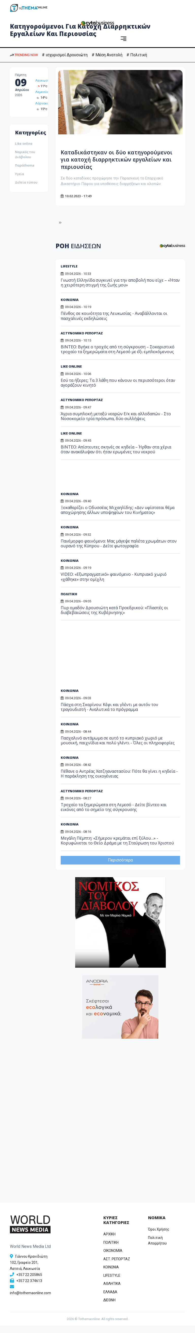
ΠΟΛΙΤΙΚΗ (111, 1250)
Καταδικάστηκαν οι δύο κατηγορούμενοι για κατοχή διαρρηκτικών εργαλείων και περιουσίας (109, 163)
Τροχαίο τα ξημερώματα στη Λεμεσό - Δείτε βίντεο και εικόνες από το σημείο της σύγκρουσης (114, 814)
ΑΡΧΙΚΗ (109, 1241)
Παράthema (24, 165)
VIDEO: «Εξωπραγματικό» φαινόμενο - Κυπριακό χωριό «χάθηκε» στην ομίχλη (114, 584)
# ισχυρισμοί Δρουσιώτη (65, 54)
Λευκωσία (43, 80)
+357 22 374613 (29, 1288)
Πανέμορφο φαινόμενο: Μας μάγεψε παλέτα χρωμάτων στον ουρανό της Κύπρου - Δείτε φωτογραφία (119, 550)
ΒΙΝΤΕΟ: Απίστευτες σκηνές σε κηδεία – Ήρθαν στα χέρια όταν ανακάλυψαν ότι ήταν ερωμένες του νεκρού (116, 457)
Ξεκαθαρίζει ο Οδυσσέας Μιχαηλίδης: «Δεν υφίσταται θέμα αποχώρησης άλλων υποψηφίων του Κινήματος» (117, 517)
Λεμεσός (42, 92)
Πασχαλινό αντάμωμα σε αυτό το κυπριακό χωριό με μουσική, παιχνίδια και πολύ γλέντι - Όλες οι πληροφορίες (118, 747)
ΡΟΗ (78, 253)
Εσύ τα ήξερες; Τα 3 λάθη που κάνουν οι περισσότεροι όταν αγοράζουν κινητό (118, 390)
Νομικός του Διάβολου (25, 154)
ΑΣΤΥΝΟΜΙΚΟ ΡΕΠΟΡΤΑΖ (82, 340)
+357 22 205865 (29, 1282)
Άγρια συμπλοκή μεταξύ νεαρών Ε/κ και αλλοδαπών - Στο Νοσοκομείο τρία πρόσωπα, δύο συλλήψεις (116, 423)
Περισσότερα (120, 867)
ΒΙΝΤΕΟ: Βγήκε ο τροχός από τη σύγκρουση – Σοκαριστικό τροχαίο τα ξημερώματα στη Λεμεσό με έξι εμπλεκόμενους (117, 356)
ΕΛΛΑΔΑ (110, 1299)
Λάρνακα (42, 103)
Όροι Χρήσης (158, 1237)
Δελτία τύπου (26, 182)
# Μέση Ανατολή (107, 54)
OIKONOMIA (112, 1258)
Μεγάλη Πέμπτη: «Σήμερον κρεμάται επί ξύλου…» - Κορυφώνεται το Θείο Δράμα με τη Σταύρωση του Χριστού (117, 847)
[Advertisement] (99, 484)
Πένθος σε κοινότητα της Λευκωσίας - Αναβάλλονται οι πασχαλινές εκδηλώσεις (114, 323)
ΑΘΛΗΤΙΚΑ (112, 1291)
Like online (23, 143)
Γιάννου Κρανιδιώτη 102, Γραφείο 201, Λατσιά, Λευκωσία (28, 1270)
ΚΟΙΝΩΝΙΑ (69, 307)
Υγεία (19, 174)
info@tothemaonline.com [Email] (30, 1300)
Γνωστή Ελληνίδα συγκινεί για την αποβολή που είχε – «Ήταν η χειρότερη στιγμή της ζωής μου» (120, 289)
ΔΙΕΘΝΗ (109, 1307)
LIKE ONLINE (71, 373)
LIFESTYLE (69, 273)
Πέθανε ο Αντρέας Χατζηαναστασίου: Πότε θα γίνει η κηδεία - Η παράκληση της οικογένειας (119, 781)
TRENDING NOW (24, 55)
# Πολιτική (136, 54)
